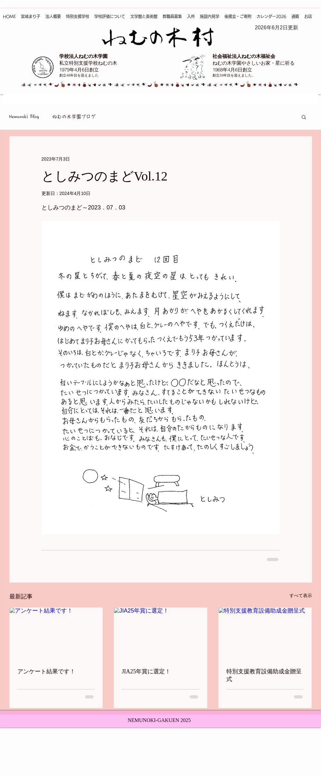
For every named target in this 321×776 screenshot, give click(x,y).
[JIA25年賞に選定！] (160, 634)
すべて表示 (300, 595)
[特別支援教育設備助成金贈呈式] (265, 634)
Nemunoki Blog (24, 116)
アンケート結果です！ (46, 671)
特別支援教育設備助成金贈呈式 (264, 675)
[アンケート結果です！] (56, 634)
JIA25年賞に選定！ (146, 671)
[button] (304, 116)
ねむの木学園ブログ (74, 116)
